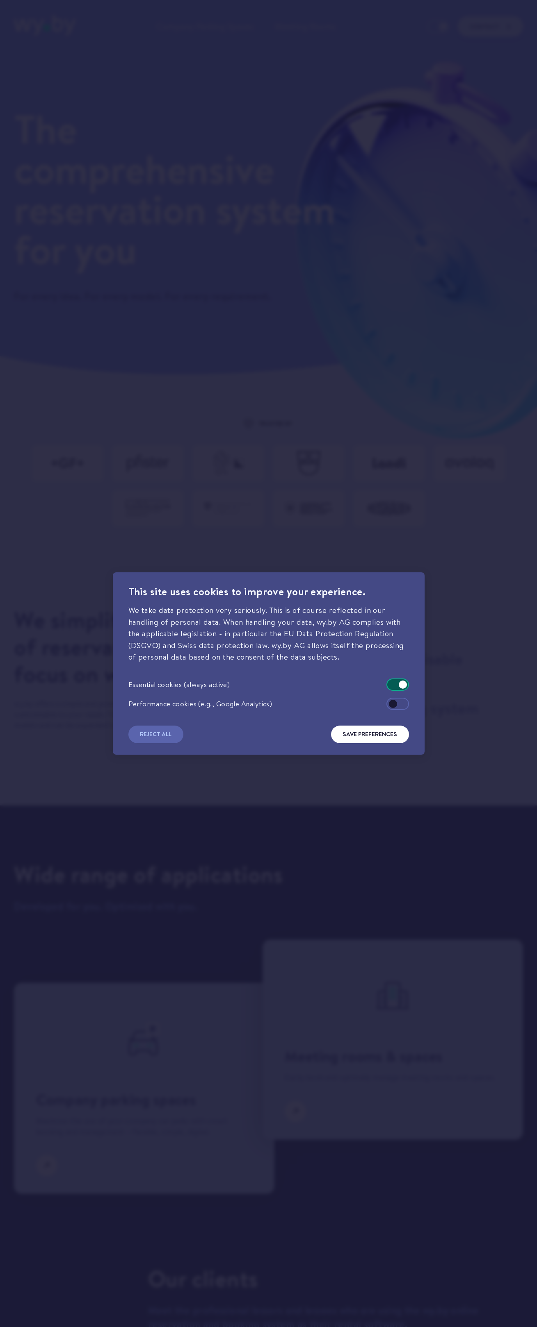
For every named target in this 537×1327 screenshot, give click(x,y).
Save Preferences (370, 734)
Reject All (155, 734)
